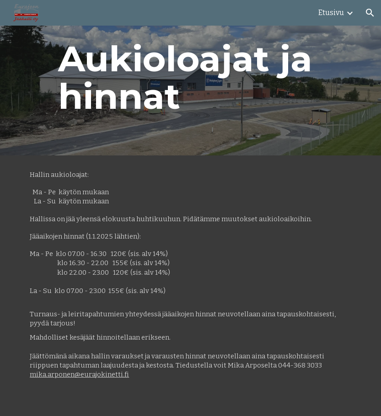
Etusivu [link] (331, 12)
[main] (190, 78)
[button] (370, 13)
